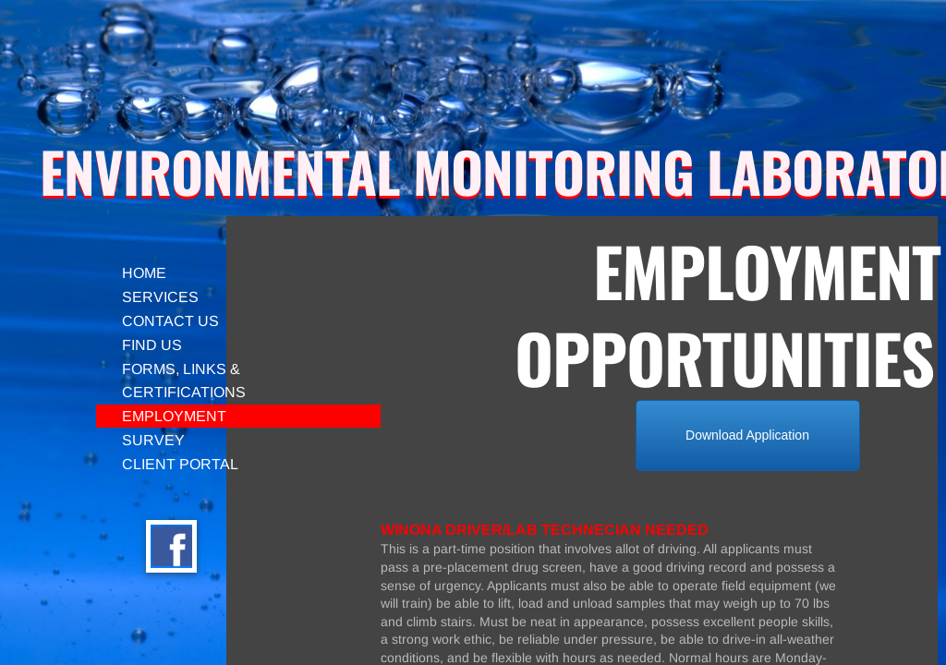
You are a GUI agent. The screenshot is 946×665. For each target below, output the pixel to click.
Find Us (152, 345)
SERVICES (160, 297)
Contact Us (170, 321)
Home (144, 273)
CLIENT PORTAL (180, 464)
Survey (153, 440)
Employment (174, 416)
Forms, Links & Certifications (184, 380)
